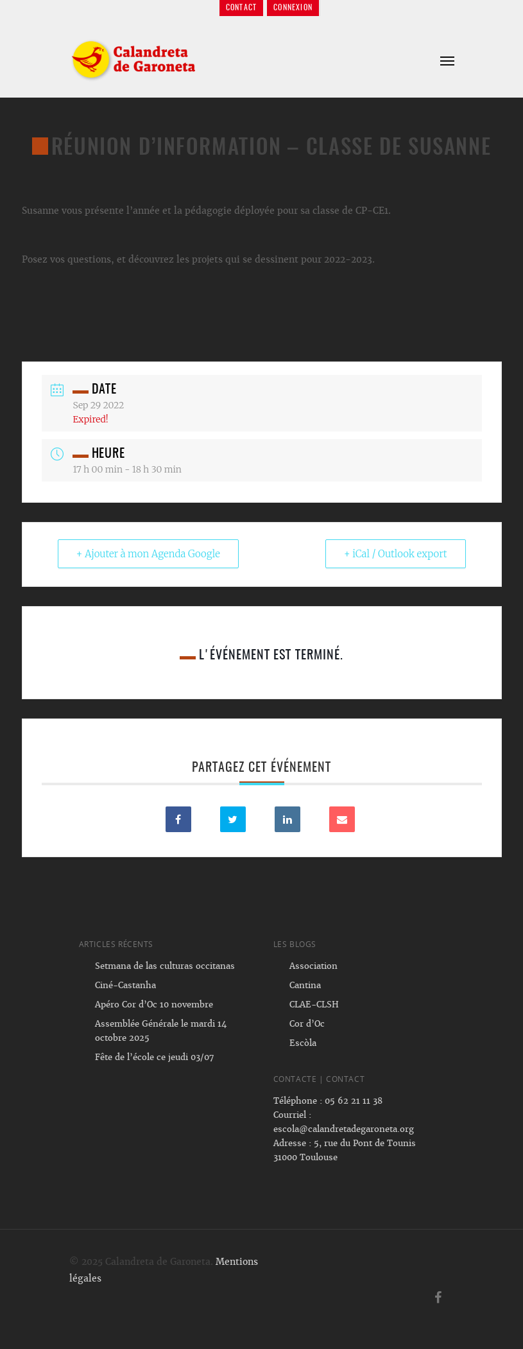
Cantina (305, 985)
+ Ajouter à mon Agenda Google (148, 554)
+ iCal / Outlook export (395, 554)
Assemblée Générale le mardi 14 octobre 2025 (161, 1030)
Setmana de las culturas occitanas (165, 966)
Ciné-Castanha (125, 985)
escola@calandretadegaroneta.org (343, 1129)
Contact (241, 8)
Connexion (293, 8)
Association (313, 966)
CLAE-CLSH (314, 1004)
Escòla (302, 1043)
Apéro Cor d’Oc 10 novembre (154, 1004)
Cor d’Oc (307, 1023)
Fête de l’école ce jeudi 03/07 (154, 1057)
